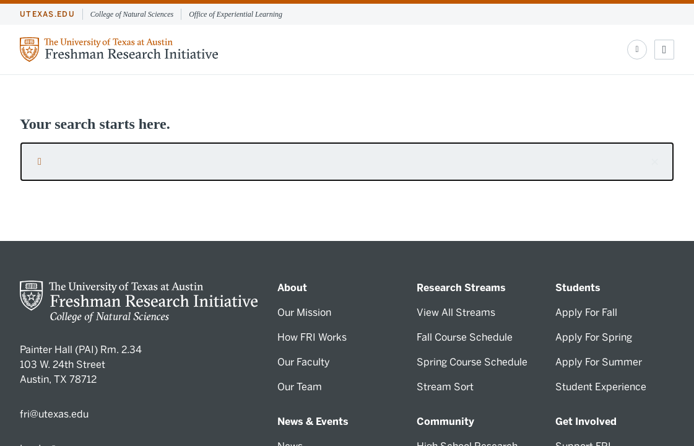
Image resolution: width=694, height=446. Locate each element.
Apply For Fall (586, 312)
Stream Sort (445, 387)
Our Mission (304, 312)
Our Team (299, 387)
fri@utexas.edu (54, 414)
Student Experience (600, 387)
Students (578, 288)
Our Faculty (303, 362)
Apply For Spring (593, 337)
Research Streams (461, 288)
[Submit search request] (39, 161)
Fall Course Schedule (465, 337)
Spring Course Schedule (472, 362)
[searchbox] (347, 161)
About (292, 288)
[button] (654, 161)
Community (445, 421)
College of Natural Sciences (131, 14)
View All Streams (456, 312)
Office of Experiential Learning (235, 14)
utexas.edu (47, 14)
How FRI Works (312, 337)
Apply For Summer (598, 362)
